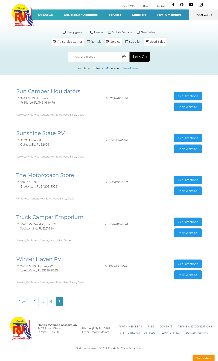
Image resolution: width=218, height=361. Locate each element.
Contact (161, 6)
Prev (22, 301)
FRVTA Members (169, 15)
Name (98, 68)
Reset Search (132, 68)
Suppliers (139, 15)
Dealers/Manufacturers (81, 15)
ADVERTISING (171, 333)
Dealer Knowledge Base (137, 333)
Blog (145, 6)
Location (113, 68)
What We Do (204, 15)
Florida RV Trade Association (23, 15)
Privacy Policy (197, 333)
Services (115, 15)
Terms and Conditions (195, 326)
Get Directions (188, 96)
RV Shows (45, 15)
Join (151, 326)
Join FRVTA (129, 6)
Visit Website (188, 107)
